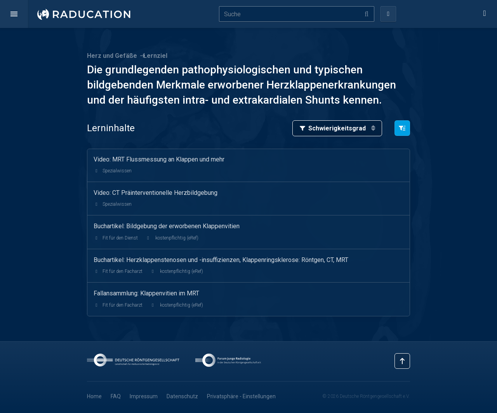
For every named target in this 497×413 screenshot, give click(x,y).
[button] (14, 14)
